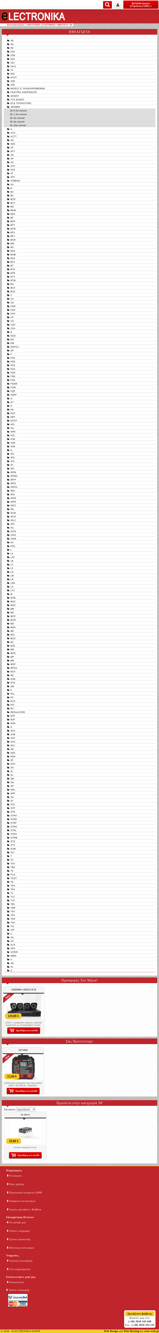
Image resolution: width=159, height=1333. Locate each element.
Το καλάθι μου (16, 1222)
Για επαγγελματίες (18, 1269)
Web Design (111, 1331)
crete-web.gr (151, 1331)
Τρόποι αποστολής (19, 1239)
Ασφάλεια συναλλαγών (21, 1201)
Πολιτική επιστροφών (20, 1248)
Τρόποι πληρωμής (18, 1231)
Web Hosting (131, 1331)
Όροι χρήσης (15, 1184)
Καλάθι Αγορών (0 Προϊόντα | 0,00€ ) (141, 4)
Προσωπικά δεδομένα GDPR (24, 1192)
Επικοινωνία (15, 1282)
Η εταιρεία (14, 1175)
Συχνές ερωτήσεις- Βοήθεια (24, 1209)
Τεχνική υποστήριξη (20, 1261)
